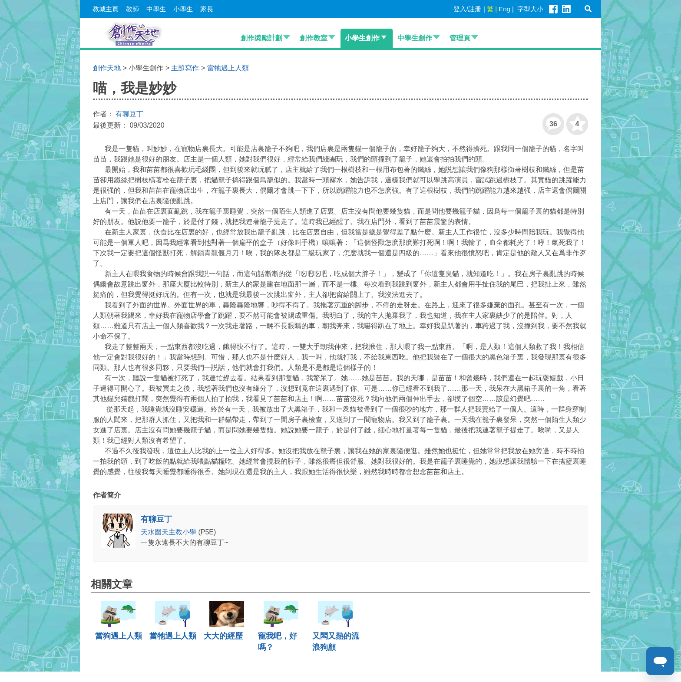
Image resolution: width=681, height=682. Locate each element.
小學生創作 (362, 38)
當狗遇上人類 (118, 636)
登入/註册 (467, 9)
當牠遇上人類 (228, 68)
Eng (504, 9)
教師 (132, 9)
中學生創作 (414, 38)
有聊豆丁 (129, 114)
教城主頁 (106, 9)
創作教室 (313, 38)
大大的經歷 (223, 636)
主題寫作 (185, 68)
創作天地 (107, 68)
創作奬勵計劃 (261, 38)
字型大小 (530, 9)
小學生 (183, 9)
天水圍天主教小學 (169, 532)
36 (549, 120)
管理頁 (460, 38)
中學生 (156, 9)
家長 (206, 9)
